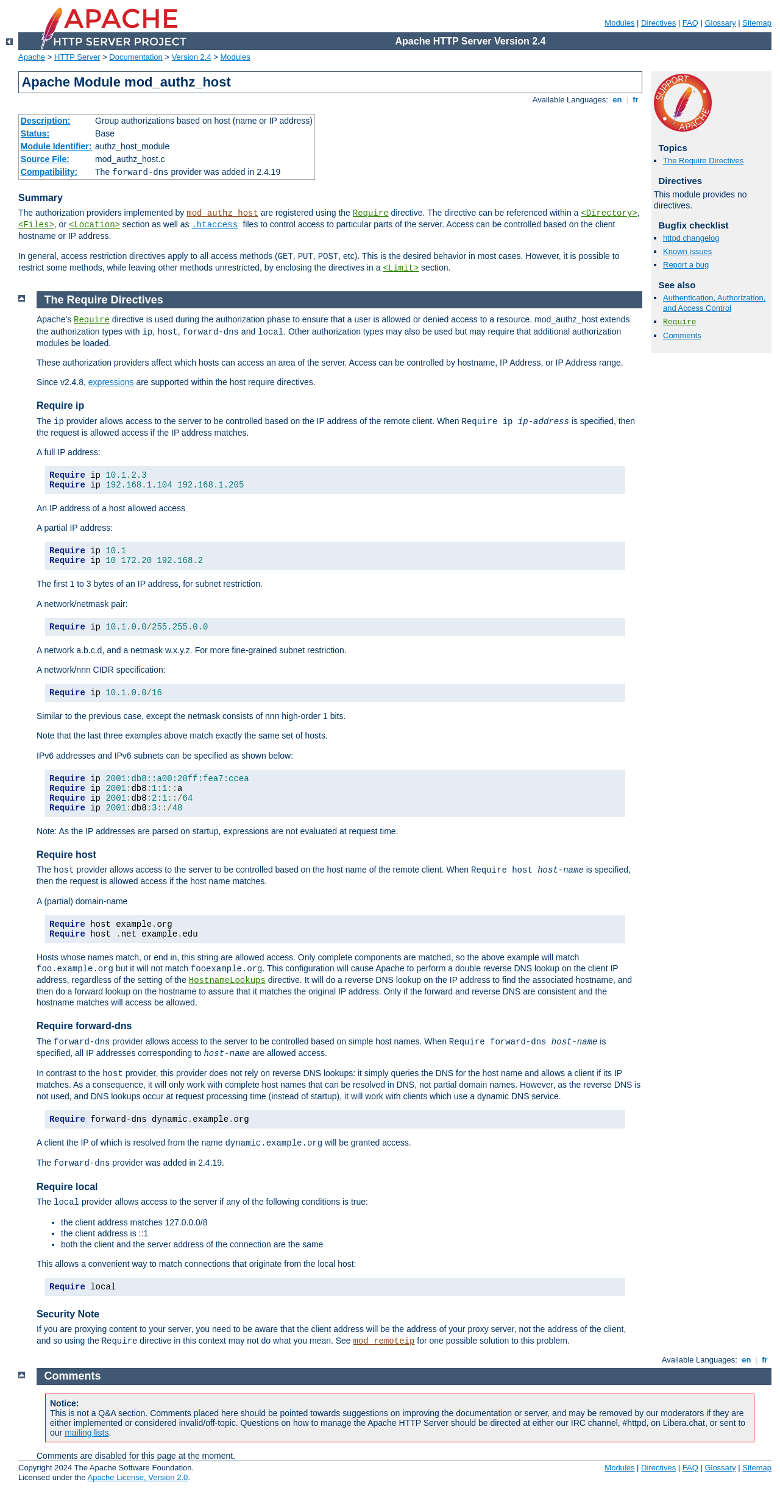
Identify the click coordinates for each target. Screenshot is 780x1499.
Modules (619, 22)
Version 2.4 (191, 57)
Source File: (45, 159)
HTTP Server (77, 57)
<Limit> (401, 268)
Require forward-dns (84, 1026)
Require (371, 213)
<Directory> (609, 213)
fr (636, 99)
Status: (35, 133)
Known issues (687, 251)
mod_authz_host (222, 213)
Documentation (135, 57)
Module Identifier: (56, 146)
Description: (46, 121)
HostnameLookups (227, 980)
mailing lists (86, 1432)
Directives (658, 22)
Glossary (720, 22)
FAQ (690, 22)
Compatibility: (49, 172)
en (617, 99)
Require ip (60, 405)
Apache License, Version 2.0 (137, 1477)
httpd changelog (691, 238)
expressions (111, 382)
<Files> (36, 225)
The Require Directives (703, 160)
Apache (31, 57)
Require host (66, 854)
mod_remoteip (384, 1341)
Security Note (68, 1314)
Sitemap (756, 22)
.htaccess (214, 225)
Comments (682, 335)
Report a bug (686, 264)
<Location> (94, 225)
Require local (67, 1187)
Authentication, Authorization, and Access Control (714, 303)
